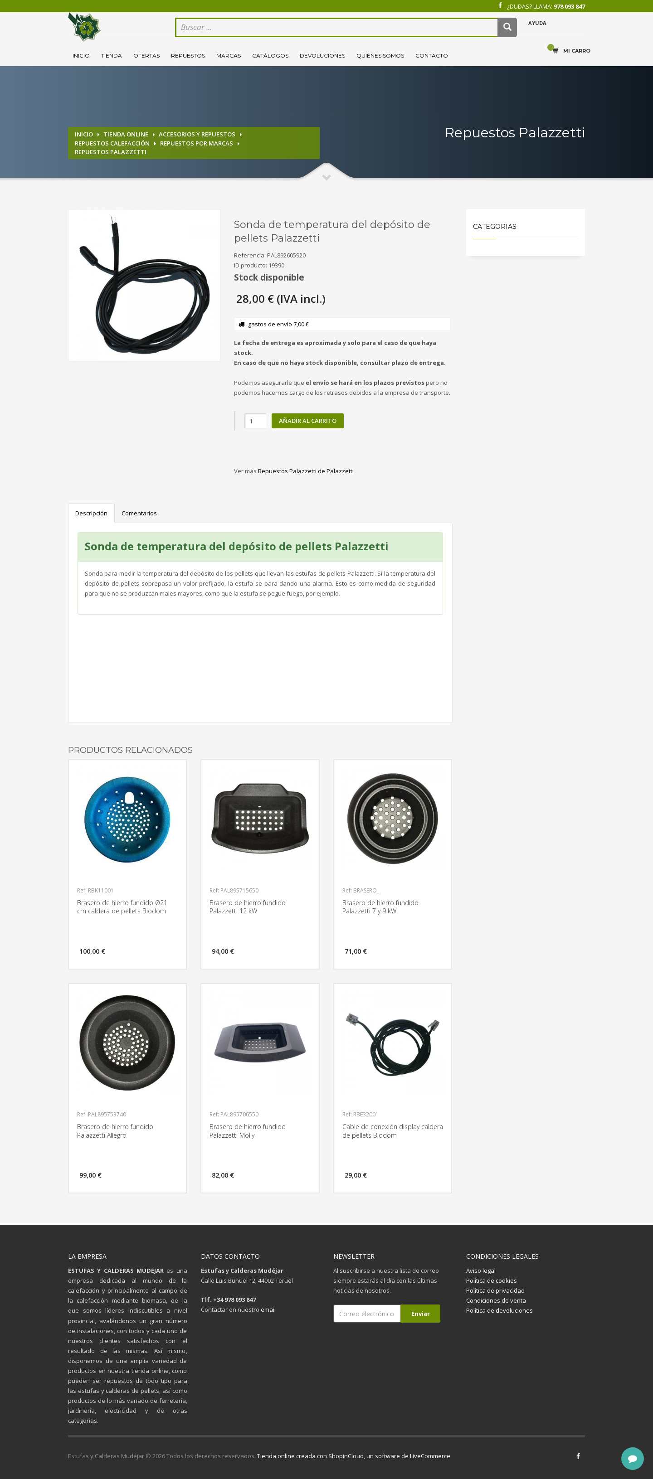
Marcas (228, 55)
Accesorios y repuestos (197, 134)
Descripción (91, 513)
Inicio (81, 55)
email (268, 1309)
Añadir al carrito (307, 421)
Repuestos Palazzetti (110, 152)
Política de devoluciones (499, 1310)
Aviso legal (481, 1270)
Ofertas (146, 55)
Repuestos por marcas (196, 143)
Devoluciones (322, 55)
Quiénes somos (380, 55)
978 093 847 (569, 6)
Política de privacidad (495, 1290)
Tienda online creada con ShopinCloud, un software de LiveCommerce (353, 1456)
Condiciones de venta (496, 1300)
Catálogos (270, 55)
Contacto (431, 55)
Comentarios (139, 513)
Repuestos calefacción (112, 143)
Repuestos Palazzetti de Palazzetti (306, 471)
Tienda (111, 55)
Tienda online (125, 134)
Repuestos (188, 55)
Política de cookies (491, 1280)
